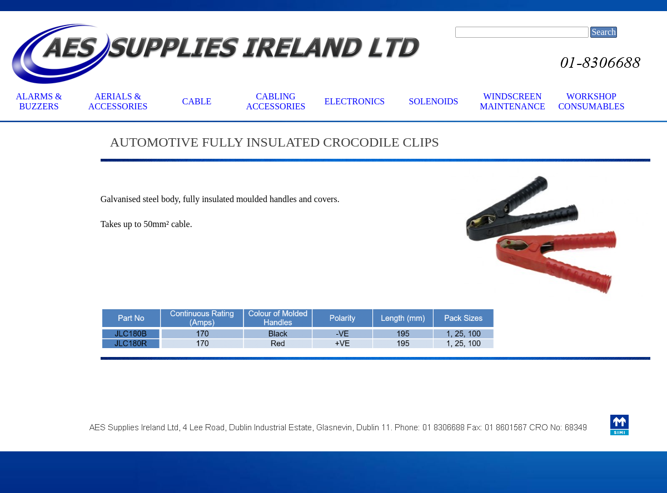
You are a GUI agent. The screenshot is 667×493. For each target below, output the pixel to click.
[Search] (522, 32)
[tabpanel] (380, 142)
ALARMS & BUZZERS (39, 101)
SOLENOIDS (434, 101)
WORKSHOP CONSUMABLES (591, 101)
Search (603, 32)
